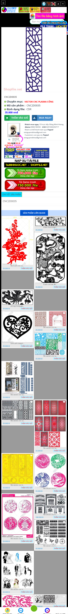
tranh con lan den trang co (50, 284)
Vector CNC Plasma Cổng (38, 101)
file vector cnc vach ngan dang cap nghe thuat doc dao (50, 448)
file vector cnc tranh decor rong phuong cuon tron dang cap (18, 539)
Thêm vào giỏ (16, 118)
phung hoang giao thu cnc (18, 306)
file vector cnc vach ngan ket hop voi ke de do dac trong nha (18, 395)
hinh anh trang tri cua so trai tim (18, 343)
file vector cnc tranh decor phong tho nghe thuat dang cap (50, 515)
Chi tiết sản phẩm (12, 194)
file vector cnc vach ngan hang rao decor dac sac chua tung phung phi (18, 421)
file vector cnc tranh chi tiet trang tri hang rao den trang (50, 604)
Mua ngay (41, 118)
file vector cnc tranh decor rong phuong (50, 488)
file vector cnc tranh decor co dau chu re (18, 589)
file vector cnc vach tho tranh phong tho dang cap (50, 327)
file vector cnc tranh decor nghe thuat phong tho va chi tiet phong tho (50, 546)
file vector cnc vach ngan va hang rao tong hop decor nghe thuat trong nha (50, 356)
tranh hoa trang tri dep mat (50, 227)
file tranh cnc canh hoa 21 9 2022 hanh (18, 266)
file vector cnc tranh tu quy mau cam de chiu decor (18, 485)
